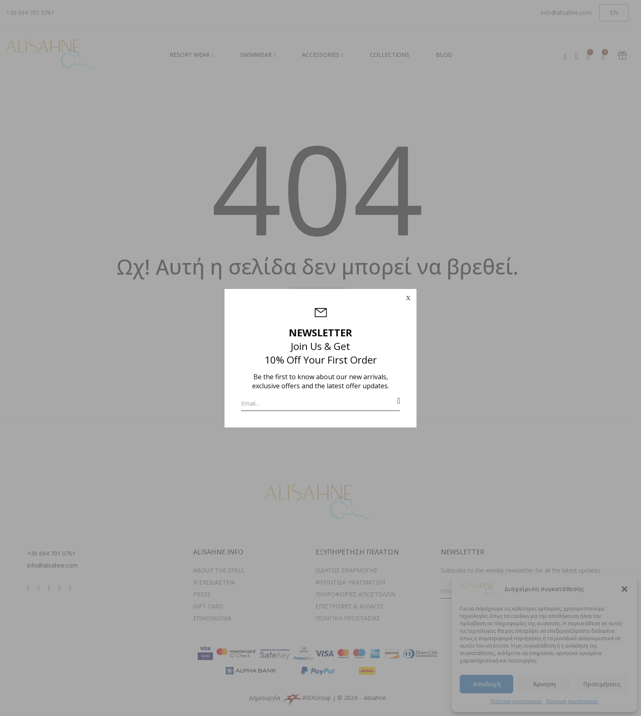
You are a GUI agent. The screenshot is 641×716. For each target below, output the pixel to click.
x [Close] (408, 297)
